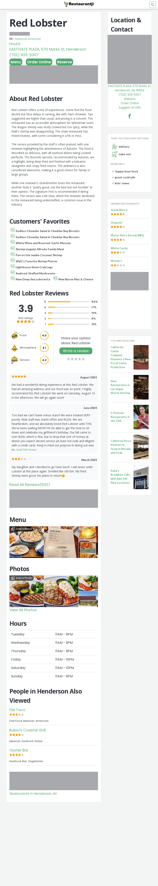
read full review (26, 449)
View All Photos (23, 609)
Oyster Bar (19, 750)
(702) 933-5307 (24, 54)
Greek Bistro (119, 210)
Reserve (64, 61)
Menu (16, 61)
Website (130, 99)
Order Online (39, 61)
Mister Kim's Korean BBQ (127, 235)
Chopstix (116, 222)
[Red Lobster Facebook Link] (129, 116)
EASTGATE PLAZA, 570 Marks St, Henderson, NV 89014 (129, 88)
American (34, 39)
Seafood (21, 39)
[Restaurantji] (79, 4)
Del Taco (17, 709)
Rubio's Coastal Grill (27, 730)
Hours (14, 43)
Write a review (76, 350)
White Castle (119, 248)
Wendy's (116, 261)
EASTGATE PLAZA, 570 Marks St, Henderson (47, 49)
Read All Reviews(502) (29, 484)
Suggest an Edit (130, 107)
